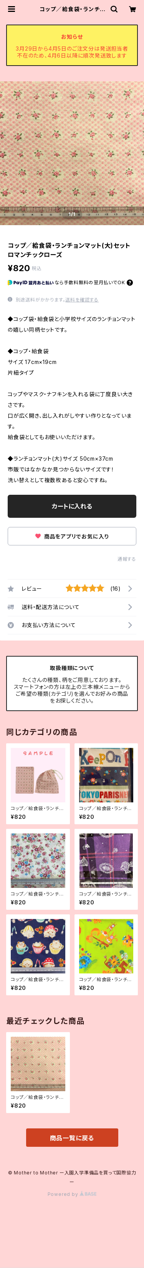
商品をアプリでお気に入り (72, 536)
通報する (127, 559)
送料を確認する (82, 300)
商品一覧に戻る (72, 1138)
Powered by (72, 1194)
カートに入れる (72, 506)
